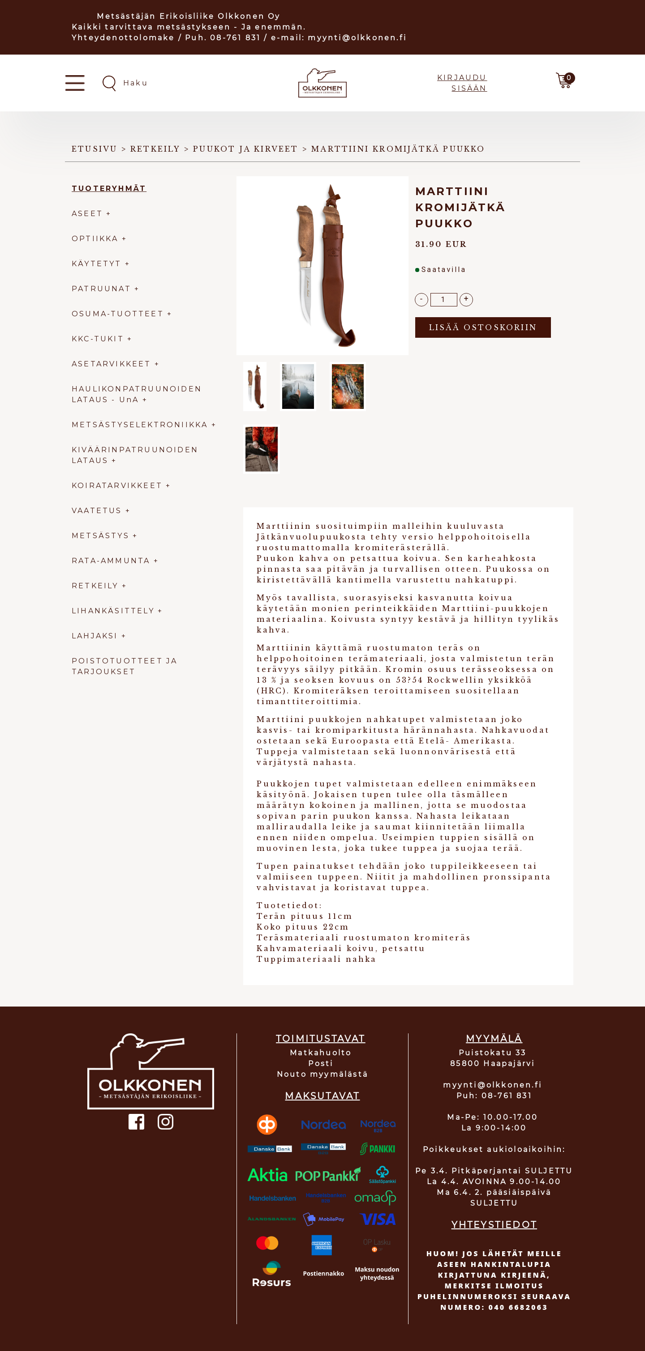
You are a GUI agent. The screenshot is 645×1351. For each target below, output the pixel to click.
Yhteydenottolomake (123, 38)
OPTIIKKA (95, 238)
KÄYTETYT (97, 263)
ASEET (87, 213)
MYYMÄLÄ (494, 1038)
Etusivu (94, 148)
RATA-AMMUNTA (113, 561)
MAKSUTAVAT (322, 1096)
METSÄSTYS (100, 535)
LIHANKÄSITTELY (115, 611)
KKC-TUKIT (98, 339)
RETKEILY (95, 586)
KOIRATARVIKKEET (117, 485)
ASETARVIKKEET (111, 364)
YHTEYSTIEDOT (494, 1224)
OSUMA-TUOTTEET (118, 314)
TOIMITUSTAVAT (321, 1038)
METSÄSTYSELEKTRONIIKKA (140, 425)
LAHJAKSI (96, 636)
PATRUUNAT (101, 289)
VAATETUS (97, 510)
